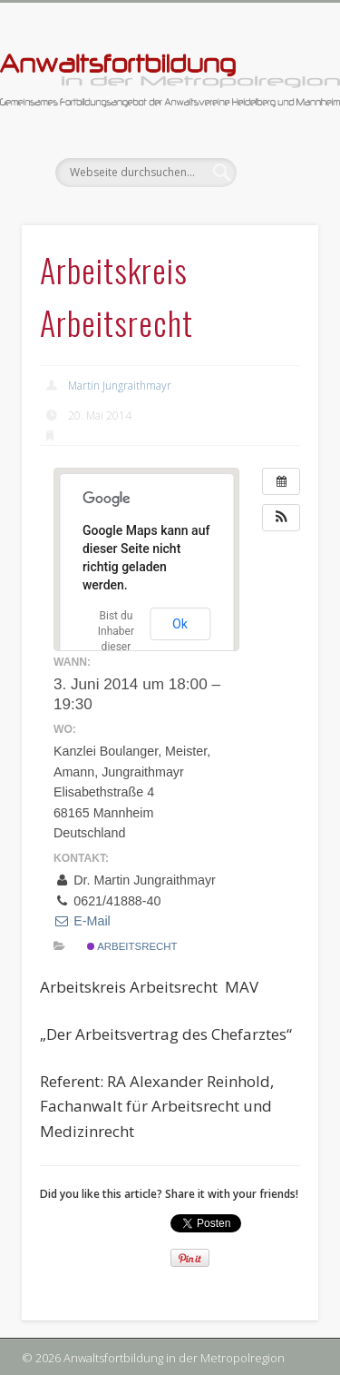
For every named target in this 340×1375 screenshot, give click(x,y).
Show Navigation (275, 162)
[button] (281, 517)
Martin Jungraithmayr (119, 385)
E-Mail (82, 921)
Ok (180, 624)
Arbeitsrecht (132, 946)
